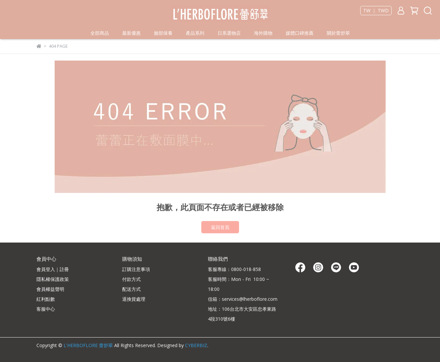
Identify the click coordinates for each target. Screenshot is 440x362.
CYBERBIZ (196, 345)
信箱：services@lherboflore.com (242, 299)
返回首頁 (220, 227)
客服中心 (45, 309)
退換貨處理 (133, 299)
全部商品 (99, 33)
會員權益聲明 (50, 289)
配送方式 (131, 289)
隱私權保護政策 (52, 279)
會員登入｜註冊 (52, 269)
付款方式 (131, 279)
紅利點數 (45, 299)
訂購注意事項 (136, 269)
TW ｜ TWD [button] (376, 11)
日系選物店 (229, 33)
